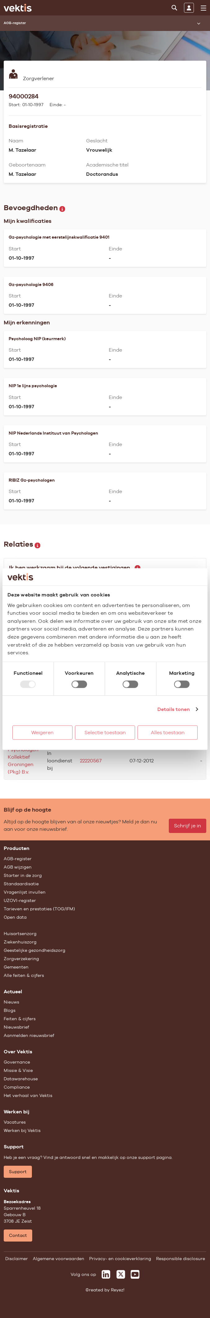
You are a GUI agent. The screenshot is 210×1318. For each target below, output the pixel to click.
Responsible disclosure (180, 1258)
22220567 (91, 761)
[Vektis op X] (121, 1274)
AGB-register (18, 858)
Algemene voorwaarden (58, 1258)
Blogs (9, 1010)
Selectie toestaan (105, 732)
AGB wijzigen (18, 867)
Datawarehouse (21, 1078)
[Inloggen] (189, 8)
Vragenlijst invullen (25, 892)
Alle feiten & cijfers (24, 975)
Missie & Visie (18, 1070)
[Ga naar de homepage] (18, 7)
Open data (15, 917)
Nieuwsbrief (16, 1027)
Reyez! (118, 1289)
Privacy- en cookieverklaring (120, 1258)
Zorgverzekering (21, 958)
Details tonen (173, 709)
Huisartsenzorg (20, 933)
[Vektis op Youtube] (135, 1274)
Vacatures (15, 1122)
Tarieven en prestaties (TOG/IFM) (39, 908)
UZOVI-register (20, 900)
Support (18, 1171)
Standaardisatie (21, 883)
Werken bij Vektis (22, 1130)
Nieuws (11, 1001)
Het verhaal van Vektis (28, 1095)
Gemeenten (16, 967)
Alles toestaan (168, 732)
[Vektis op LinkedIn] (106, 1274)
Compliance (17, 1087)
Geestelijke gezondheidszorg (34, 950)
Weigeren (42, 732)
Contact (18, 1235)
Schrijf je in (187, 826)
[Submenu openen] (198, 23)
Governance (17, 1062)
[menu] (203, 8)
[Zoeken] (174, 7)
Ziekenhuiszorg (20, 941)
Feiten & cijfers (20, 1018)
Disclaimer (16, 1258)
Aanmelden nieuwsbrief (29, 1035)
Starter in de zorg (23, 875)
